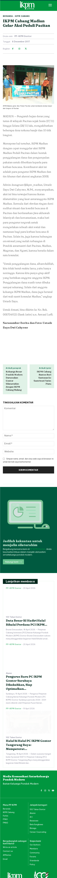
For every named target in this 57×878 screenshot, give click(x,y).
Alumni (9, 653)
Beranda (8, 16)
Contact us (8, 831)
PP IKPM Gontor (37, 529)
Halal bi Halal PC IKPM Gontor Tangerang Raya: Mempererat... (28, 725)
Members (34, 829)
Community (35, 833)
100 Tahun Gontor (14, 597)
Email (5, 839)
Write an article (10, 827)
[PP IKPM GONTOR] (28, 5)
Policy (32, 845)
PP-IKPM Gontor (23, 36)
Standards (34, 841)
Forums (33, 837)
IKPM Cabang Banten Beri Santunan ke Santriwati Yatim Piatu (42, 377)
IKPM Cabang (22, 16)
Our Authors (35, 825)
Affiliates (7, 835)
